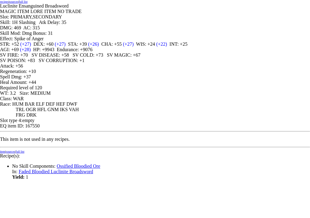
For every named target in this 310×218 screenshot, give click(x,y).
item (2, 151)
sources (13, 1)
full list (23, 1)
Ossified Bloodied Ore (78, 166)
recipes (4, 1)
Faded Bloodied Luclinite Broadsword (56, 171)
